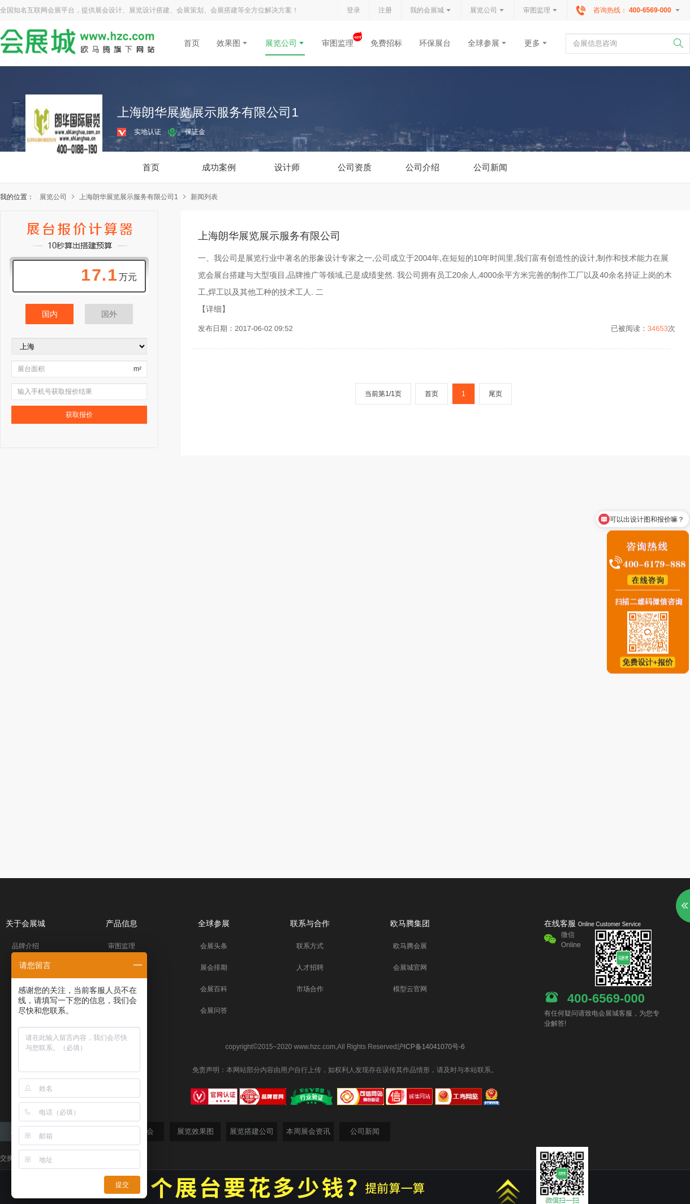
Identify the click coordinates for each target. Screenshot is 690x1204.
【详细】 (214, 308)
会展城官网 (410, 967)
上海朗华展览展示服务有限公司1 (133, 197)
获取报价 (79, 415)
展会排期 (213, 967)
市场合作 (310, 989)
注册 (385, 10)
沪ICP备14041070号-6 (431, 1047)
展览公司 (487, 11)
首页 (192, 43)
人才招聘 (310, 967)
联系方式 (310, 946)
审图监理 (540, 11)
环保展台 (435, 43)
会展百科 (213, 989)
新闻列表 (204, 197)
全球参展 (487, 43)
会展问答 (213, 1010)
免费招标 (386, 43)
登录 (353, 10)
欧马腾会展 (410, 946)
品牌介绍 (25, 946)
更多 (536, 43)
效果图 (232, 43)
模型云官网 (410, 989)
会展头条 (213, 946)
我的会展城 (431, 11)
